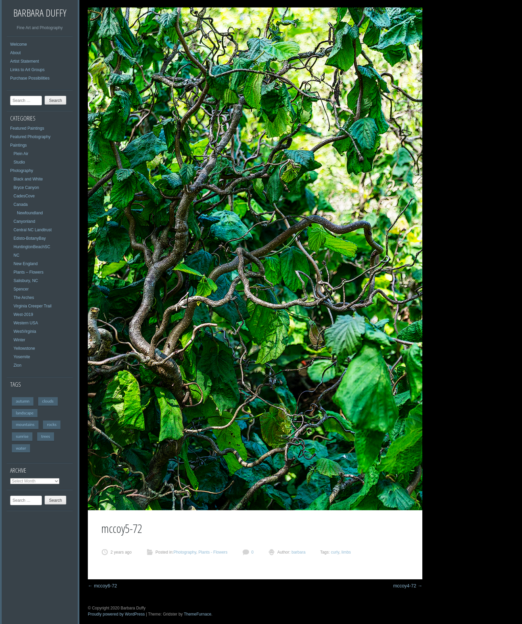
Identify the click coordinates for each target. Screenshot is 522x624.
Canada (21, 204)
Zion (17, 365)
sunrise (22, 436)
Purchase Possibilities (30, 78)
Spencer (21, 289)
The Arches (24, 297)
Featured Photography (30, 136)
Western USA (26, 323)
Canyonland (24, 221)
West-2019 (23, 314)
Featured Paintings (27, 128)
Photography (21, 170)
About (15, 52)
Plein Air (21, 153)
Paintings (18, 145)
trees (45, 436)
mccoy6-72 (102, 585)
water (21, 448)
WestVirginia (25, 331)
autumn (22, 401)
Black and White (28, 179)
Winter (19, 340)
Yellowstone (24, 348)
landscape (24, 412)
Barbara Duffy (39, 13)
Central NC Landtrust (33, 230)
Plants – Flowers (29, 272)
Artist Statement (24, 61)
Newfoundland (30, 213)
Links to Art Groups (27, 69)
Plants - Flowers (212, 552)
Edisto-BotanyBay (30, 238)
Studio (19, 162)
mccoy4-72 (407, 585)
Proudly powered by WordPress (116, 614)
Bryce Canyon (26, 187)
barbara (297, 552)
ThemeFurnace (197, 614)
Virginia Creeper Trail (33, 306)
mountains (25, 424)
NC (16, 255)
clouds (48, 401)
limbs (346, 552)
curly (335, 552)
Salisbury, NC (26, 280)
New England (26, 263)
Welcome (18, 44)
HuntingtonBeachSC (32, 246)
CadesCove (24, 196)
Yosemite (22, 356)
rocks (51, 424)
